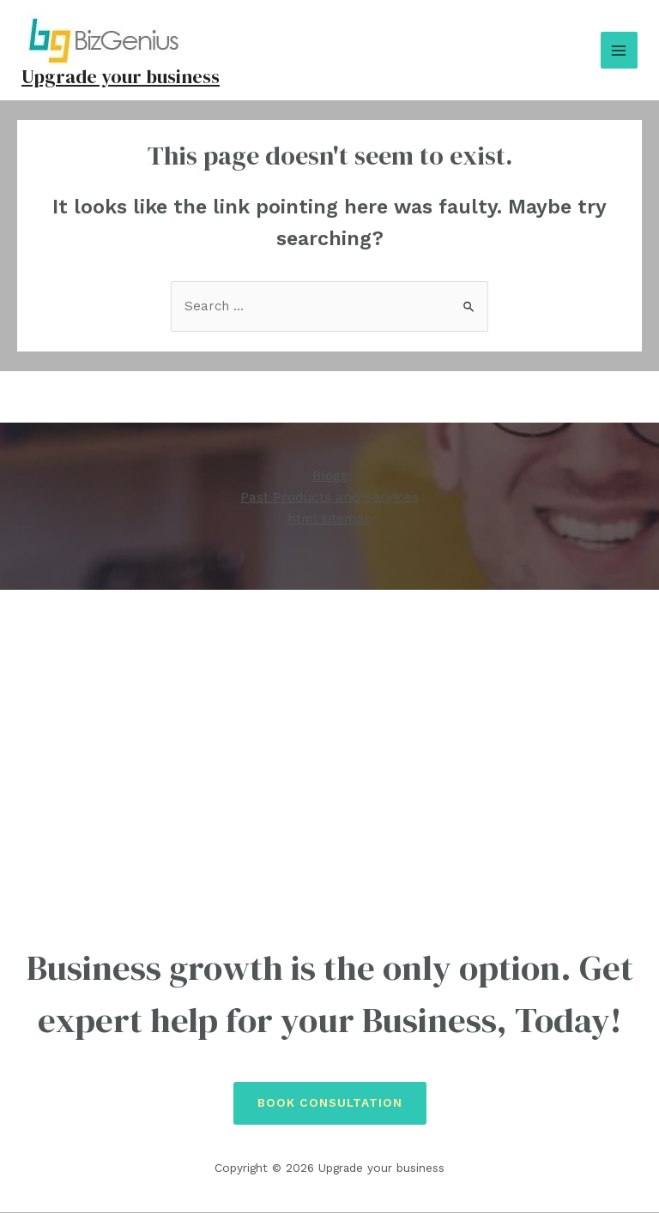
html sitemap (329, 519)
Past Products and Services (329, 499)
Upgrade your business (122, 76)
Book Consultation (329, 1103)
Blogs (330, 477)
